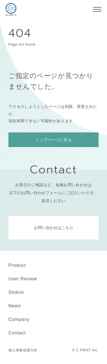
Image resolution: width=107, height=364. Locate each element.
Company (19, 319)
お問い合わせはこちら (53, 227)
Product (17, 265)
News (14, 305)
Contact (17, 332)
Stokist (16, 292)
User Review (22, 278)
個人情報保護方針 (23, 350)
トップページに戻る (53, 139)
